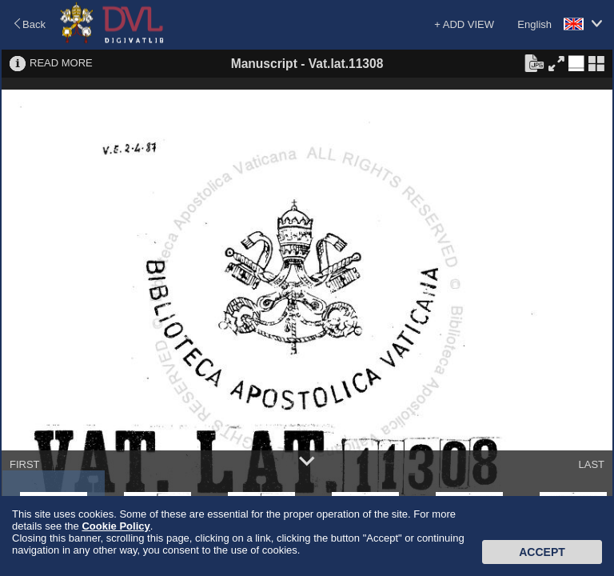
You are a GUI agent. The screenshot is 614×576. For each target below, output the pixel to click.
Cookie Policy (116, 526)
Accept (542, 552)
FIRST (25, 464)
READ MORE (61, 63)
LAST (591, 464)
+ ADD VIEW (464, 24)
